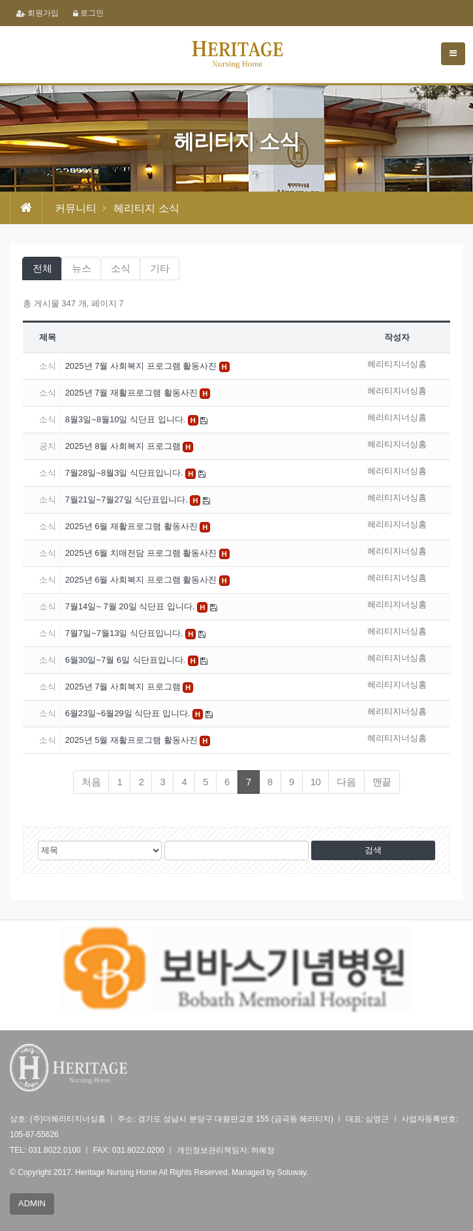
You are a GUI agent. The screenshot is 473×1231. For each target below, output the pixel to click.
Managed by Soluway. (270, 1172)
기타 (159, 268)
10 (316, 781)
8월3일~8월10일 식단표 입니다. (126, 419)
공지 (47, 446)
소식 (120, 268)
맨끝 (382, 781)
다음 (346, 781)
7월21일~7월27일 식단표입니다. (128, 499)
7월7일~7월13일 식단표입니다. (125, 633)
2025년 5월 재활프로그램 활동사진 (132, 740)
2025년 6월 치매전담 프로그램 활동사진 (142, 553)
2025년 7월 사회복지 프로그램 (124, 686)
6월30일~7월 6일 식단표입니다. (126, 660)
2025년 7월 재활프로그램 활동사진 (132, 393)
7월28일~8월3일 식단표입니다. (125, 473)
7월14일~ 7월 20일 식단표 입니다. (131, 606)
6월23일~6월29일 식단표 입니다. (128, 713)
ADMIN (32, 1203)
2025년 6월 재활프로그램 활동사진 (132, 526)
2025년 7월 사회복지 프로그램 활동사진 (142, 366)
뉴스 (81, 268)
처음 (91, 781)
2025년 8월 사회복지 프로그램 (124, 446)
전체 (42, 268)
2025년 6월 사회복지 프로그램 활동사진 (142, 580)
